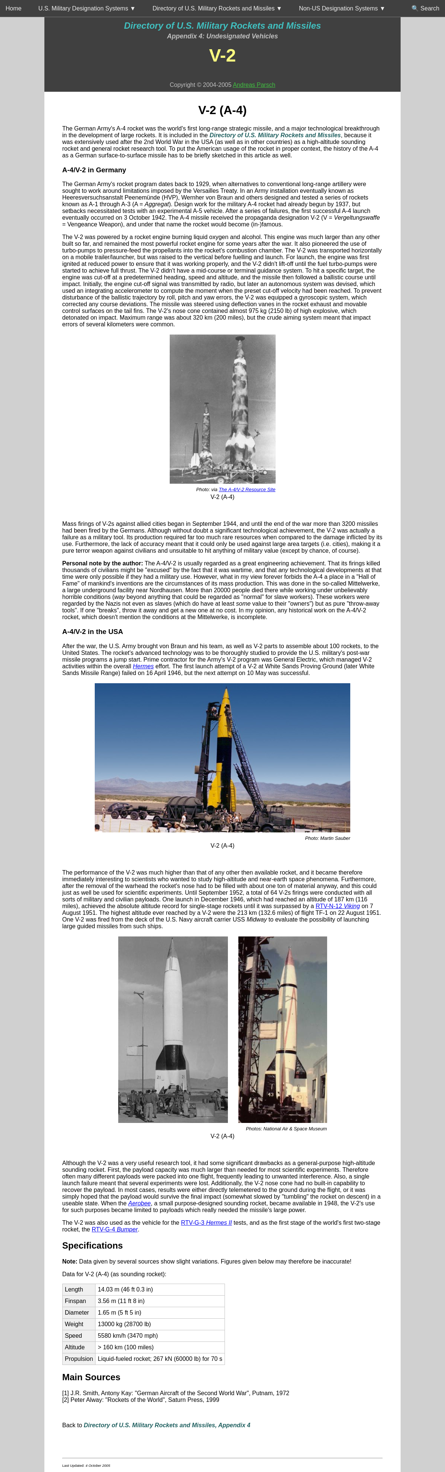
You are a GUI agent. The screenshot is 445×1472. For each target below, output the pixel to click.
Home (14, 8)
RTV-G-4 (115, 1229)
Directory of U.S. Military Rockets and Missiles (222, 26)
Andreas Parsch (254, 85)
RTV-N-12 (338, 906)
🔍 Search (425, 8)
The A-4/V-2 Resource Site (247, 489)
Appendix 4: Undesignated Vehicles (222, 36)
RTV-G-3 (206, 1223)
